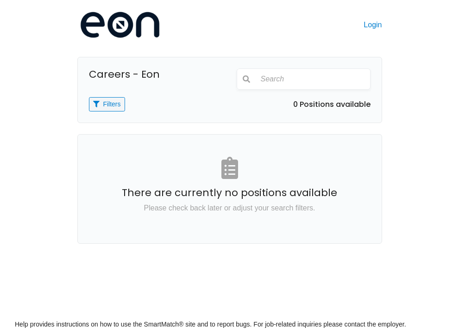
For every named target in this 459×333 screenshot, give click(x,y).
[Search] (313, 79)
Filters (107, 104)
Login (373, 25)
